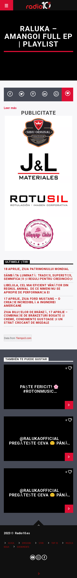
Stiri (41, 543)
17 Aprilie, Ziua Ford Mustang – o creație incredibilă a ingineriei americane (32, 302)
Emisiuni (26, 543)
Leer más (10, 108)
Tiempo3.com (23, 338)
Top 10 (54, 543)
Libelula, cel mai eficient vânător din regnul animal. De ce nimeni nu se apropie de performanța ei (36, 289)
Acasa (11, 543)
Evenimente (23, 547)
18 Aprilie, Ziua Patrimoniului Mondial (36, 269)
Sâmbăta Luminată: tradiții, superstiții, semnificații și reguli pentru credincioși (38, 277)
